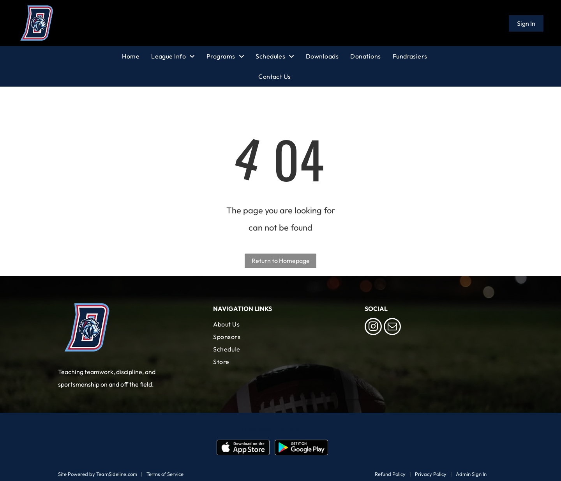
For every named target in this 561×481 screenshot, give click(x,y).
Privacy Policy (430, 474)
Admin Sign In (471, 474)
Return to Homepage (281, 260)
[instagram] (373, 327)
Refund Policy (390, 474)
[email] (392, 327)
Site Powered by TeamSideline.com (97, 474)
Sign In (526, 23)
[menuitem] (136, 56)
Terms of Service (164, 474)
